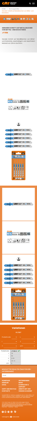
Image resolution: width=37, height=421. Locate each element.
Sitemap (16, 407)
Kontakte (6, 391)
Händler (5, 383)
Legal (4, 385)
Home (4, 9)
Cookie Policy (10, 407)
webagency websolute (10, 417)
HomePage (6, 381)
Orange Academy (25, 391)
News (21, 383)
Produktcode (6, 337)
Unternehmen (24, 381)
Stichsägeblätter (14, 9)
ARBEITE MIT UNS (25, 389)
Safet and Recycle (9, 389)
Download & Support (24, 386)
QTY (21, 346)
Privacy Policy (4, 407)
